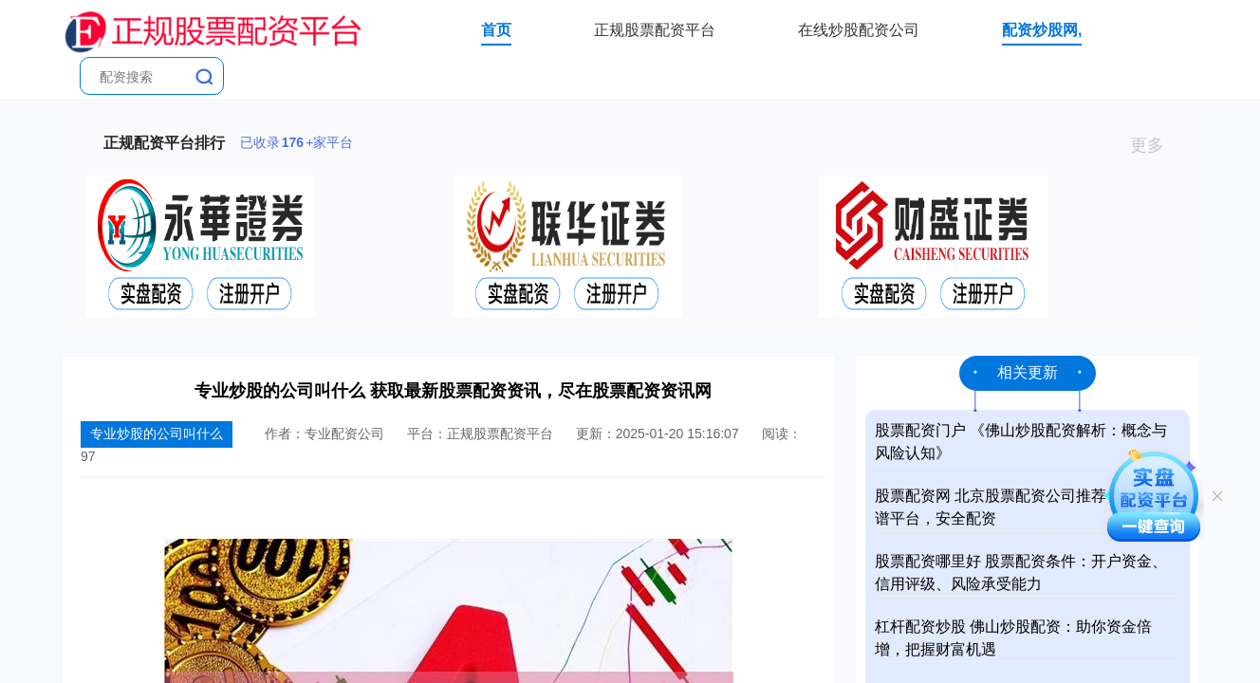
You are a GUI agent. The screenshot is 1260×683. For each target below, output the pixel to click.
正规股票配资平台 (654, 30)
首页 (496, 30)
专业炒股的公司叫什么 (156, 433)
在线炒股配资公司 (858, 30)
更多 (1155, 145)
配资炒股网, (1042, 30)
